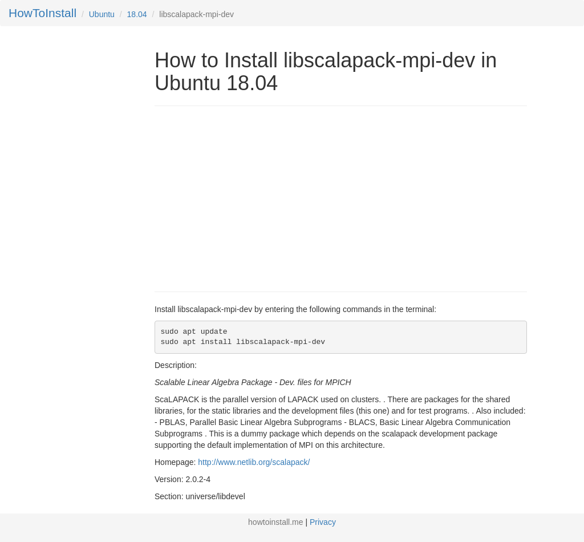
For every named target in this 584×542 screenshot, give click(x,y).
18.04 (137, 14)
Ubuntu (102, 14)
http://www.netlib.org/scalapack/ (254, 462)
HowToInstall (42, 12)
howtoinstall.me (275, 522)
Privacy (323, 522)
